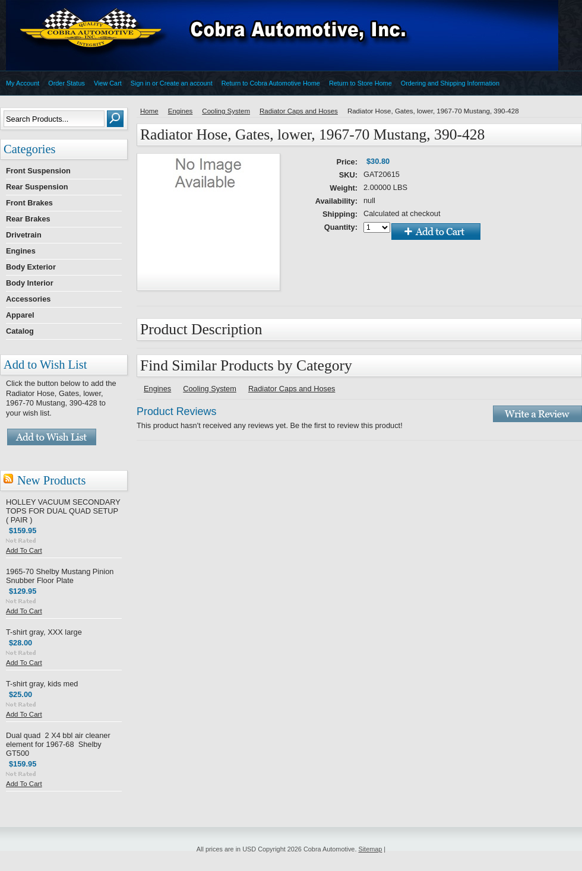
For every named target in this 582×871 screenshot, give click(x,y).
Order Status (66, 83)
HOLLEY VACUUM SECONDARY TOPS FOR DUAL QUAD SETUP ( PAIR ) (63, 511)
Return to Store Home (360, 83)
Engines (21, 250)
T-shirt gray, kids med (42, 683)
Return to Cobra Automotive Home (271, 83)
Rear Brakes (28, 218)
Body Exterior (31, 266)
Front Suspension (38, 170)
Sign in (140, 83)
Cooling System (226, 111)
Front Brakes (29, 202)
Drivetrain (24, 234)
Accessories (28, 298)
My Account (22, 83)
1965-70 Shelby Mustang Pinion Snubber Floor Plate (59, 576)
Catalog (20, 331)
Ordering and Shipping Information (450, 83)
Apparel (20, 315)
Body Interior (29, 282)
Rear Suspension (37, 186)
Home (149, 111)
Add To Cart (24, 550)
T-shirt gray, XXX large (44, 632)
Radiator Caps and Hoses (299, 111)
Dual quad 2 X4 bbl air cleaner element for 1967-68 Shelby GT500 (58, 744)
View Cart (108, 83)
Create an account (186, 83)
